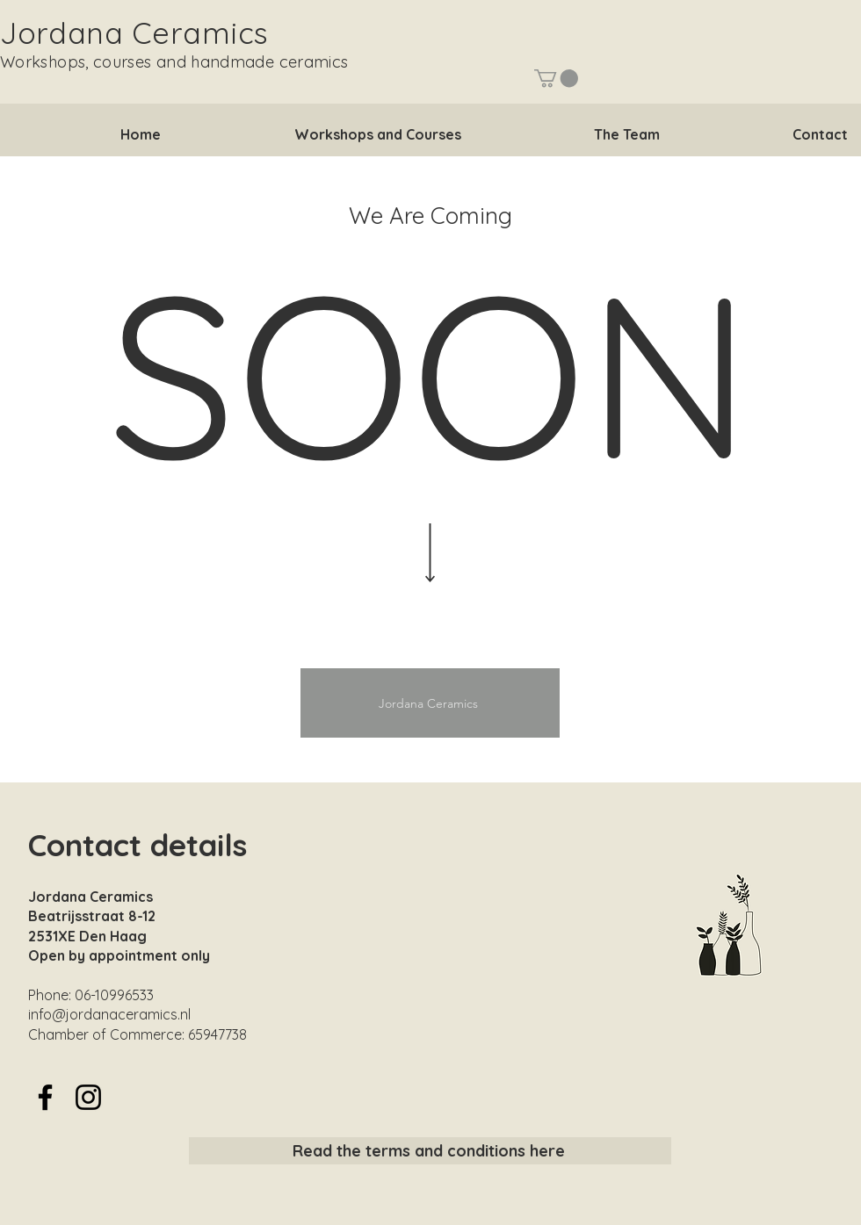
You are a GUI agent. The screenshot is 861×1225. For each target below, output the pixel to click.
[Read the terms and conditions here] (430, 1150)
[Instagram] (88, 1097)
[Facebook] (45, 1097)
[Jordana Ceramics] (430, 703)
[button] (556, 78)
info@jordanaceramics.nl (109, 1014)
